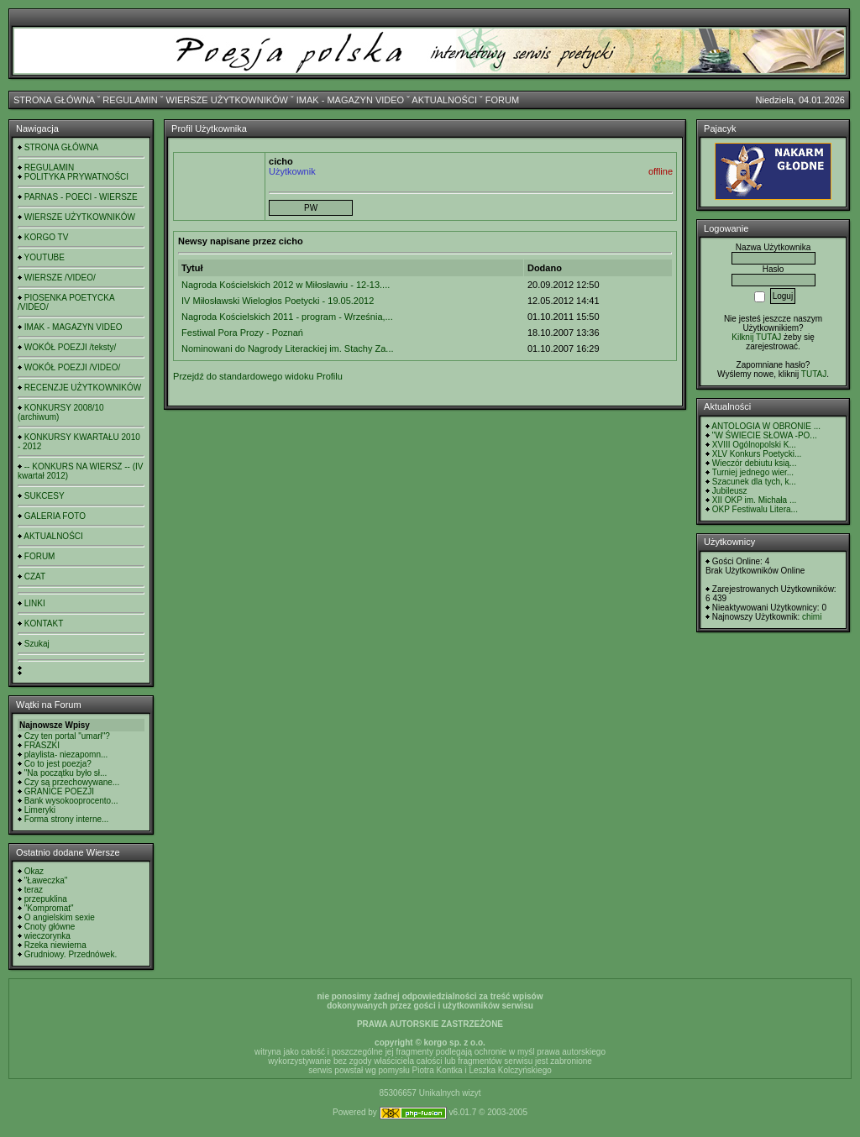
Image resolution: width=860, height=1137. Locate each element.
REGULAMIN (129, 100)
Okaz (34, 871)
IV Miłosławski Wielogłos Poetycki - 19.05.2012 (277, 301)
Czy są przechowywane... (71, 782)
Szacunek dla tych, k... (754, 481)
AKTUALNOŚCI (444, 100)
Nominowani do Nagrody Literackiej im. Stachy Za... (287, 348)
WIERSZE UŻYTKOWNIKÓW (227, 100)
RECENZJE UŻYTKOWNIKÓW (82, 387)
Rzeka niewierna (55, 945)
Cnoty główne (50, 926)
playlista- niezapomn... (66, 754)
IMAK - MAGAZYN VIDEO (350, 100)
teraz (33, 889)
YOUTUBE (44, 257)
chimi (811, 616)
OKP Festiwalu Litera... (755, 509)
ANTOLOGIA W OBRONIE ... (766, 426)
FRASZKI (42, 745)
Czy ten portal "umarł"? (67, 736)
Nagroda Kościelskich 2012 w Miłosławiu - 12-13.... (285, 285)
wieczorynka (47, 936)
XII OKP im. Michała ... (754, 500)
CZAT (34, 576)
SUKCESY (44, 495)
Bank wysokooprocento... (71, 800)
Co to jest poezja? (58, 763)
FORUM (502, 100)
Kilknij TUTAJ (756, 337)
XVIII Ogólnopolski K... (754, 444)
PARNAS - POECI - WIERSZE (81, 197)
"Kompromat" (49, 908)
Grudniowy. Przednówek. (70, 954)
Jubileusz (729, 490)
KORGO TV (46, 237)
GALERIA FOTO (55, 516)
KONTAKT (43, 623)
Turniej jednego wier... (753, 472)
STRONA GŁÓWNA (54, 100)
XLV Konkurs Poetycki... (757, 453)
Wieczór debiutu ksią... (754, 463)
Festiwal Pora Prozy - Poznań (242, 332)
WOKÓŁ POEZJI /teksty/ (70, 347)
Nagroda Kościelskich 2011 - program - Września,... (287, 317)
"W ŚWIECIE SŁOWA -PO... (764, 435)
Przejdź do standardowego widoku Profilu (258, 376)
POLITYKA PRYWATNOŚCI (76, 176)
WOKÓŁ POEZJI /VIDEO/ (72, 367)
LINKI (34, 603)
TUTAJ (813, 374)
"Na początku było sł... (66, 773)
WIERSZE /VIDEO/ (60, 277)
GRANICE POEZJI (59, 791)
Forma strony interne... (66, 819)
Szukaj (37, 643)
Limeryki (39, 810)
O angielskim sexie (59, 917)
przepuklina (45, 899)
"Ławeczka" (46, 880)
